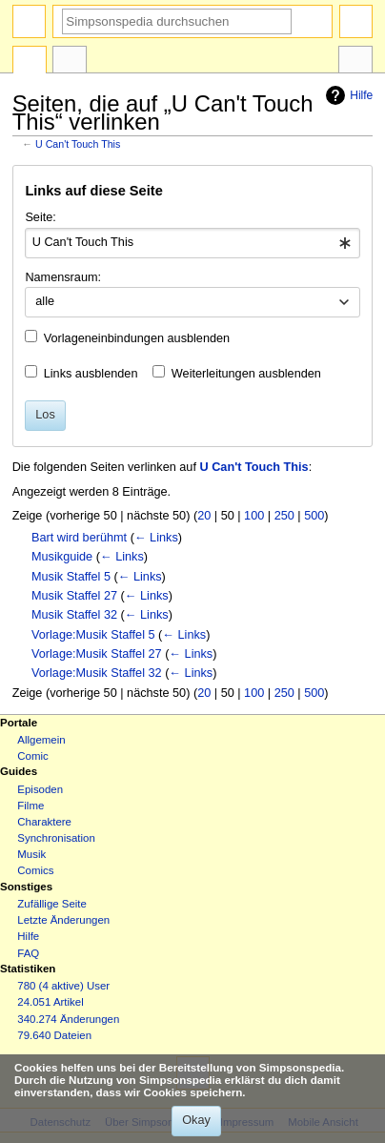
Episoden (40, 789)
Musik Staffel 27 (74, 595)
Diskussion (69, 62)
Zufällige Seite (52, 903)
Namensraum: (63, 277)
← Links (156, 537)
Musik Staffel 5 (71, 576)
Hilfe (347, 95)
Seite (29, 62)
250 (284, 515)
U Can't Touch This (77, 144)
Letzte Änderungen (63, 920)
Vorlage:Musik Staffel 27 (96, 654)
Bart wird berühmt (79, 537)
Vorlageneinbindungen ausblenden (137, 338)
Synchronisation (56, 838)
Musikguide (61, 556)
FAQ (28, 953)
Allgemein (41, 739)
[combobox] (192, 243)
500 (314, 515)
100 (254, 515)
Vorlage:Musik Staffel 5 (93, 635)
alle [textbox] (44, 301)
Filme (30, 805)
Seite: (40, 217)
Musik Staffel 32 (74, 615)
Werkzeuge (355, 62)
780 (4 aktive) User (63, 985)
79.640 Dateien (54, 1035)
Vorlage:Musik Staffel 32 (96, 673)
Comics (35, 870)
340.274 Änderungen (68, 1019)
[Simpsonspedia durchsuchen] (177, 21)
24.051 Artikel (50, 1002)
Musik (31, 854)
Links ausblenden (91, 373)
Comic (32, 756)
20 (204, 515)
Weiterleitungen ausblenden (246, 373)
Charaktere (44, 821)
